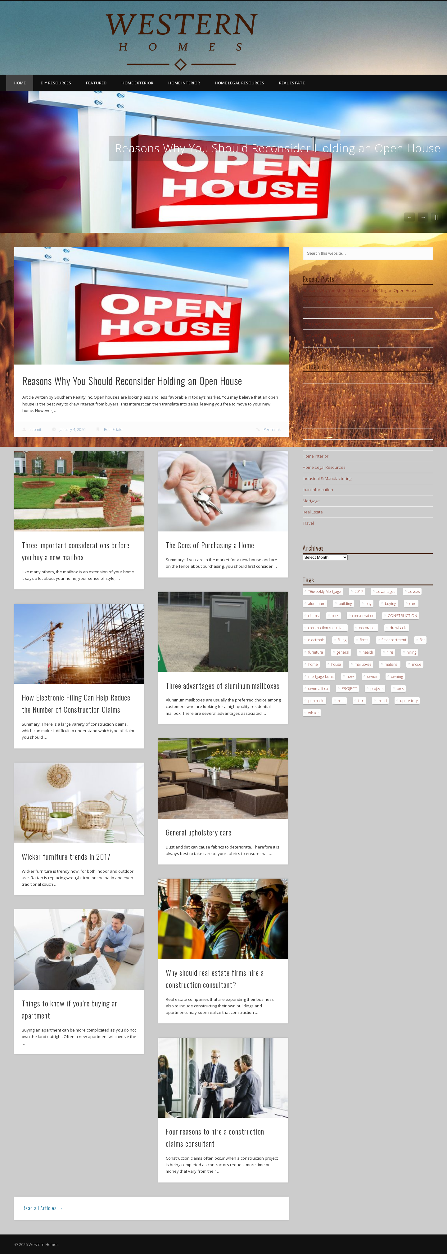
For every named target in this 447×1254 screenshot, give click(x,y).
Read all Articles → (43, 1208)
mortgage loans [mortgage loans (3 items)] (320, 676)
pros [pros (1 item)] (400, 688)
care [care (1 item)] (413, 603)
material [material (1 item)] (392, 664)
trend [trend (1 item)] (382, 700)
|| (436, 217)
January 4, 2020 (73, 429)
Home (20, 83)
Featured (96, 83)
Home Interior (184, 83)
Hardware (312, 422)
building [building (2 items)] (345, 603)
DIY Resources (56, 83)
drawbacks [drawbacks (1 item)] (398, 627)
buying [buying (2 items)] (390, 603)
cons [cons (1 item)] (335, 615)
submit (35, 429)
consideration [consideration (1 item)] (363, 615)
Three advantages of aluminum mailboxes (223, 685)
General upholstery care (199, 832)
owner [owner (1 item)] (372, 676)
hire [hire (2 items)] (389, 652)
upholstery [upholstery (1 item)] (409, 700)
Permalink (272, 429)
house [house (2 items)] (336, 664)
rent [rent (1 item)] (341, 700)
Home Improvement (321, 445)
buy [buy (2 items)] (368, 603)
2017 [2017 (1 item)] (358, 591)
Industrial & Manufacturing (327, 478)
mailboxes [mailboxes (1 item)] (362, 664)
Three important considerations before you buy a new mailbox (360, 301)
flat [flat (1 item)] (422, 640)
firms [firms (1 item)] (364, 640)
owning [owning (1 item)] (397, 676)
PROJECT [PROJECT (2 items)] (349, 688)
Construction (315, 389)
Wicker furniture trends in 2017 (66, 856)
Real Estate (292, 83)
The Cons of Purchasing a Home (210, 544)
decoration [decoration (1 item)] (368, 627)
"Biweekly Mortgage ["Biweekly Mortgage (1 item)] (324, 591)
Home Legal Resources (239, 83)
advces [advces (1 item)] (414, 591)
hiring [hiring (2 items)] (411, 652)
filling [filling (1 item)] (342, 640)
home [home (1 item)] (313, 664)
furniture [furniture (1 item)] (315, 652)
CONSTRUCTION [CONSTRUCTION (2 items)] (402, 615)
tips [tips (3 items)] (361, 700)
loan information (318, 489)
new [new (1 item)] (350, 676)
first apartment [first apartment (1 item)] (394, 640)
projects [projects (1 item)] (376, 688)
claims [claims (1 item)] (313, 615)
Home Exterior (137, 83)
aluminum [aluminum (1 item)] (316, 603)
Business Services (319, 377)
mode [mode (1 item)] (417, 664)
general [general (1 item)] (342, 652)
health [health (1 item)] (368, 652)
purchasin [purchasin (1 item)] (316, 700)
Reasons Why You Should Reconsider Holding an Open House (278, 148)
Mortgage (311, 501)
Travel (308, 523)
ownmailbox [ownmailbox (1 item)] (318, 688)
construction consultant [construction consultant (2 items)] (327, 627)
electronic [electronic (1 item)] (316, 640)
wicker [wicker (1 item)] (313, 712)
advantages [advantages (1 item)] (386, 591)
